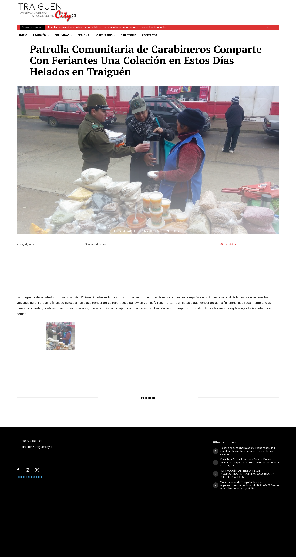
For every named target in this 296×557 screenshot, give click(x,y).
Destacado (124, 231)
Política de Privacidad (29, 476)
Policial (174, 231)
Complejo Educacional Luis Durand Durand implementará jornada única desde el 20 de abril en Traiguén (249, 462)
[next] (273, 27)
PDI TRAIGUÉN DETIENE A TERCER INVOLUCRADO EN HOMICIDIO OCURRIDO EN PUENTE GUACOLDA (247, 474)
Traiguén (150, 231)
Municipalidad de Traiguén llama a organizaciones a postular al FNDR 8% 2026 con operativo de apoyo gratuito (249, 485)
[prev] (267, 27)
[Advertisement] (176, 8)
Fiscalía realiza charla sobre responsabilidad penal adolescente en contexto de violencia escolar (107, 27)
